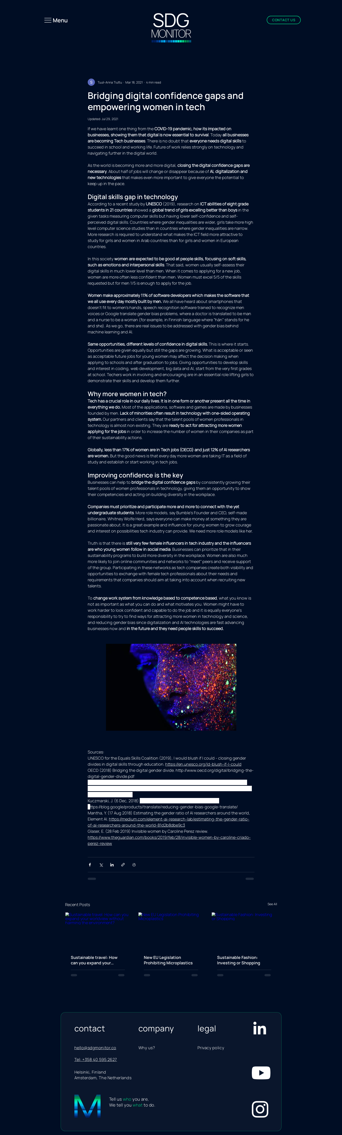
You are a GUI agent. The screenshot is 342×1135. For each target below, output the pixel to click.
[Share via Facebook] (90, 865)
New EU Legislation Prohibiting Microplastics (168, 960)
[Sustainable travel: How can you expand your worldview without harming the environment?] (98, 930)
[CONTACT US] (284, 20)
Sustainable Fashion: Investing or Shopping (238, 960)
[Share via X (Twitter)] (101, 865)
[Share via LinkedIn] (112, 865)
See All (272, 904)
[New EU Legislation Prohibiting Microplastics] (171, 930)
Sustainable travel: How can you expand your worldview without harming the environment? (97, 960)
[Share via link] (123, 865)
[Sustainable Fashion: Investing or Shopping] (244, 930)
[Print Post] (134, 865)
